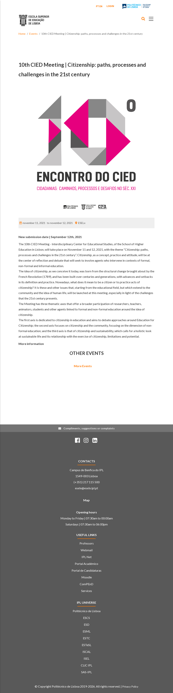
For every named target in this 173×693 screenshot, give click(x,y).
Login (110, 6)
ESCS (86, 617)
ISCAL (87, 651)
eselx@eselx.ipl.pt (86, 488)
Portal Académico (86, 563)
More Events (83, 366)
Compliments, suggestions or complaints (89, 428)
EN (100, 6)
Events (33, 33)
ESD (86, 624)
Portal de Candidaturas (86, 570)
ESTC (86, 638)
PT (97, 6)
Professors (87, 543)
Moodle (86, 577)
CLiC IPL (86, 665)
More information (31, 343)
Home (22, 33)
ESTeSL (86, 645)
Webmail (87, 550)
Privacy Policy (130, 686)
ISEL (86, 658)
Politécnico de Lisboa (86, 611)
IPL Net (87, 557)
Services (86, 591)
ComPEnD (86, 584)
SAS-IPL (86, 672)
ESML (86, 631)
